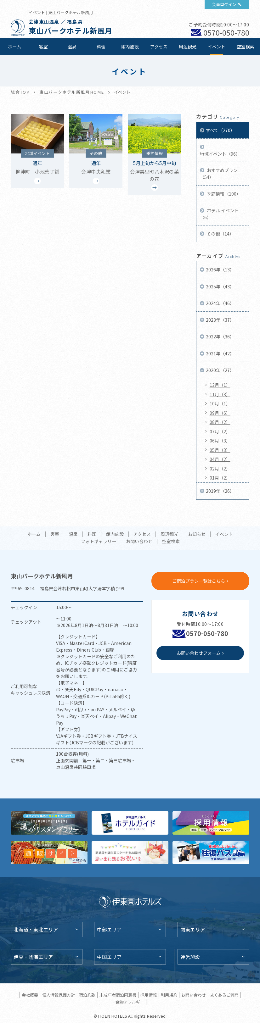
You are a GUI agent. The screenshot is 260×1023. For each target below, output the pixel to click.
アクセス (158, 46)
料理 (101, 46)
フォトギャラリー (98, 541)
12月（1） (220, 385)
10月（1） (220, 403)
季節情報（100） (223, 194)
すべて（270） (220, 130)
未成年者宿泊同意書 (117, 995)
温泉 (72, 46)
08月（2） (220, 422)
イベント (216, 46)
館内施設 (130, 46)
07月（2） (220, 431)
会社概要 (30, 995)
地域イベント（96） (220, 154)
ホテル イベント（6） (219, 213)
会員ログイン (224, 4)
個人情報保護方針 (58, 995)
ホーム (14, 46)
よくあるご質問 (224, 995)
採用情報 (148, 995)
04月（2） (220, 459)
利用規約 (169, 995)
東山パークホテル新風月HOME (71, 92)
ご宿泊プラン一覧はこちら (198, 581)
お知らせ (197, 534)
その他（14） (220, 234)
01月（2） (220, 478)
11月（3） (220, 394)
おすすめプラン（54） (219, 173)
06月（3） (220, 440)
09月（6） (220, 413)
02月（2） (220, 468)
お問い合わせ (139, 541)
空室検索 (245, 46)
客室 (43, 46)
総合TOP (20, 92)
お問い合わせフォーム (199, 653)
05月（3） (220, 450)
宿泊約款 (87, 995)
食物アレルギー (130, 1002)
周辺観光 (187, 46)
